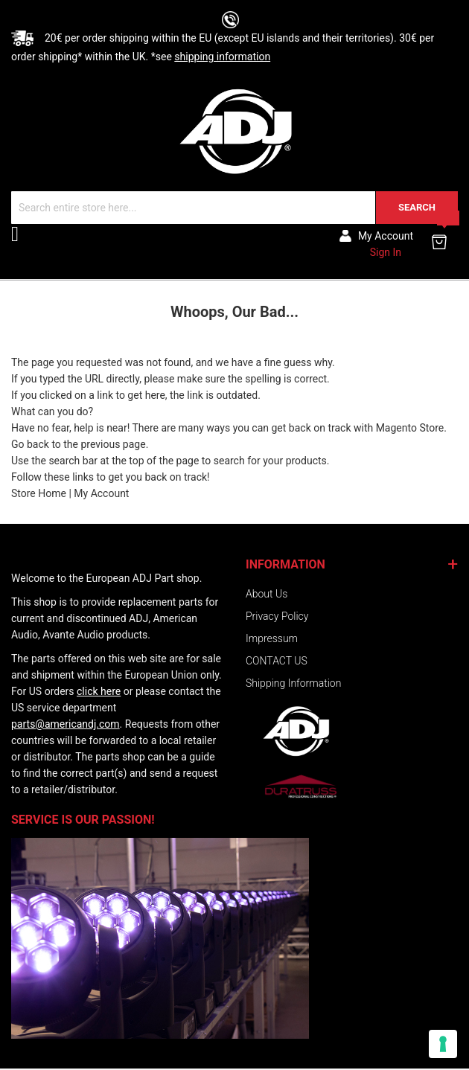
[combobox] (234, 207)
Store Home (38, 493)
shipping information (222, 57)
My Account (101, 493)
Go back (30, 444)
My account (385, 236)
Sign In (385, 252)
